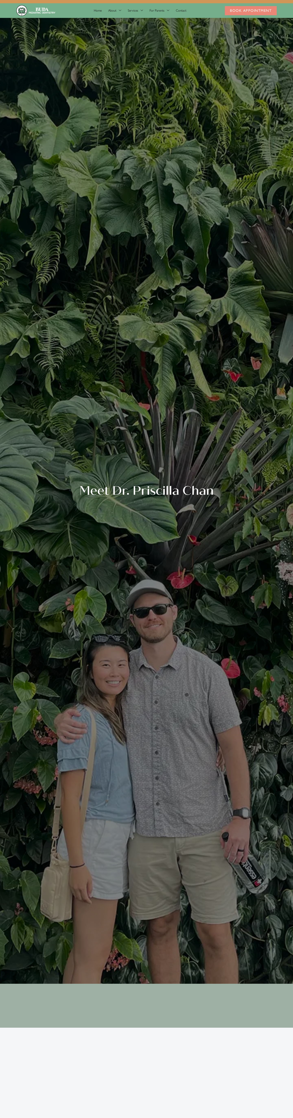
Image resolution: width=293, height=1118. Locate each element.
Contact (181, 10)
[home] (35, 10)
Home (98, 10)
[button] (115, 10)
